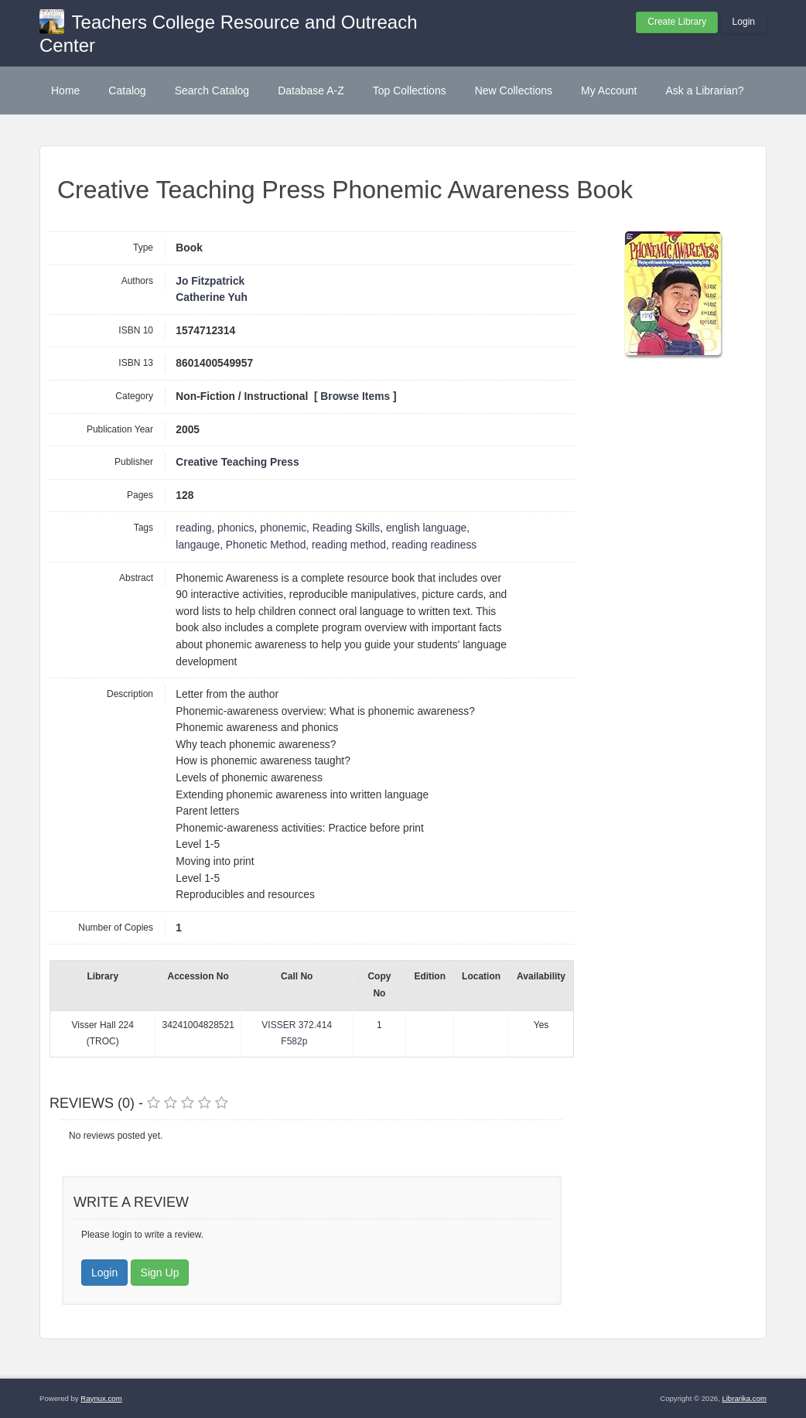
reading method (349, 545)
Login (744, 21)
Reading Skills (346, 528)
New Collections (513, 90)
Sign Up (160, 1272)
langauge (198, 545)
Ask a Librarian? (704, 90)
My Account (609, 90)
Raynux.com (100, 1398)
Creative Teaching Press (237, 462)
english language (426, 528)
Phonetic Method (266, 545)
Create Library (676, 21)
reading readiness (434, 545)
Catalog (126, 90)
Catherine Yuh (212, 297)
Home (65, 90)
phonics (235, 528)
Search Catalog (212, 90)
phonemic (283, 528)
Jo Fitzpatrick (210, 281)
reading (193, 528)
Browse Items (355, 396)
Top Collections (409, 90)
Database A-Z (311, 90)
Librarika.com (744, 1398)
